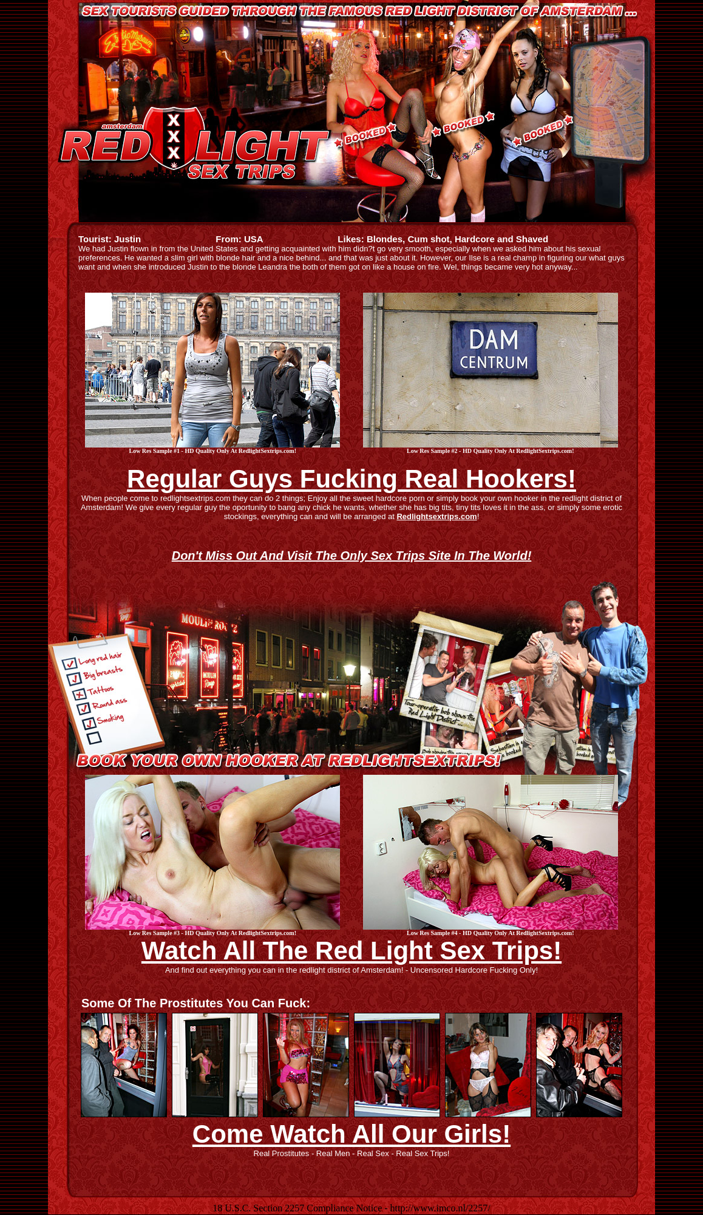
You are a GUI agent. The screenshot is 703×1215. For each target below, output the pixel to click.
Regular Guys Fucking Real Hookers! (351, 479)
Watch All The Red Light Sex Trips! (351, 950)
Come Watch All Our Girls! (351, 1134)
